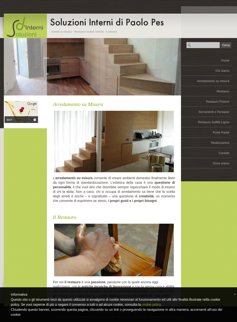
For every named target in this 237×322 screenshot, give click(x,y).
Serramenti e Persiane (213, 112)
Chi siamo (222, 70)
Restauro (223, 91)
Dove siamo (221, 163)
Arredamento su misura (213, 81)
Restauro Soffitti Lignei (213, 122)
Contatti (224, 153)
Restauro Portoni (217, 101)
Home (225, 60)
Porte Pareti (221, 132)
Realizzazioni (220, 142)
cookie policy (151, 304)
